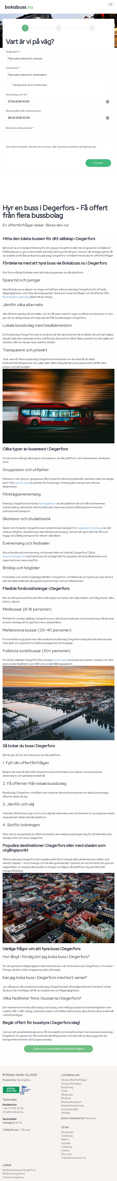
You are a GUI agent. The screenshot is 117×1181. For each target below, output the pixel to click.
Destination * (13, 67)
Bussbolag (67, 1087)
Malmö (65, 1139)
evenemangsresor (14, 556)
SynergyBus (24, 1080)
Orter (64, 1091)
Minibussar (67, 1094)
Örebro (65, 1150)
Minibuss (66, 1098)
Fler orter (66, 1154)
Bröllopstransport (71, 1102)
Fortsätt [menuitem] (98, 163)
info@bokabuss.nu (13, 1112)
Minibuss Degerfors (14, 1173)
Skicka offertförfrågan (74, 1080)
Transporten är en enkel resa (26, 85)
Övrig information (71, 1083)
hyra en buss (21, 483)
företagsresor (47, 503)
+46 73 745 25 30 (13, 1108)
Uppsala (66, 1143)
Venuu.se (90, 1118)
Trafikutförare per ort (73, 1158)
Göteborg (67, 1136)
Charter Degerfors (13, 1177)
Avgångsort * (13, 51)
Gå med (25, 1130)
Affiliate (65, 1113)
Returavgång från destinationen (23, 110)
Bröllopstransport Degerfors (19, 1170)
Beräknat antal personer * (20, 127)
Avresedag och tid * (17, 94)
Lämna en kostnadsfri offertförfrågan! (58, 1049)
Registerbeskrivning (72, 1105)
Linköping (66, 1147)
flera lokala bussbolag (16, 297)
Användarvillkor (70, 1109)
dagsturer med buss (89, 528)
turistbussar (60, 660)
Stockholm (67, 1132)
